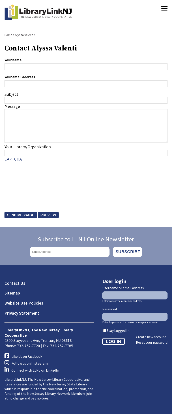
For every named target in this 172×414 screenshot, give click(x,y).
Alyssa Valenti (24, 35)
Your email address (19, 77)
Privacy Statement (21, 313)
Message (12, 106)
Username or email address (123, 288)
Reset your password (152, 342)
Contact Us (14, 283)
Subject (11, 94)
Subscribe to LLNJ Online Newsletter (86, 239)
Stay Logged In (118, 330)
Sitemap (12, 293)
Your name (13, 60)
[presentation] (22, 182)
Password (109, 309)
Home (8, 35)
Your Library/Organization (27, 146)
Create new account (151, 337)
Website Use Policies (23, 303)
